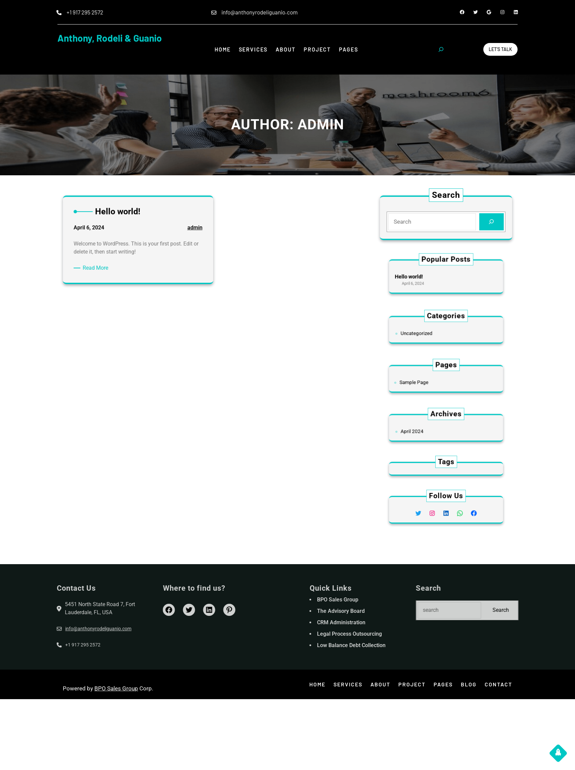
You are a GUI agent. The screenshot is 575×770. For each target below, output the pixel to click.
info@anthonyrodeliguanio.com (62, 628)
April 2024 (422, 430)
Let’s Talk (500, 49)
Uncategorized (425, 332)
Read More (100, 268)
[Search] (490, 221)
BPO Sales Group (116, 688)
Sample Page (423, 381)
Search (537, 610)
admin (189, 232)
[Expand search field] (441, 49)
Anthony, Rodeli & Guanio (109, 38)
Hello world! (420, 276)
